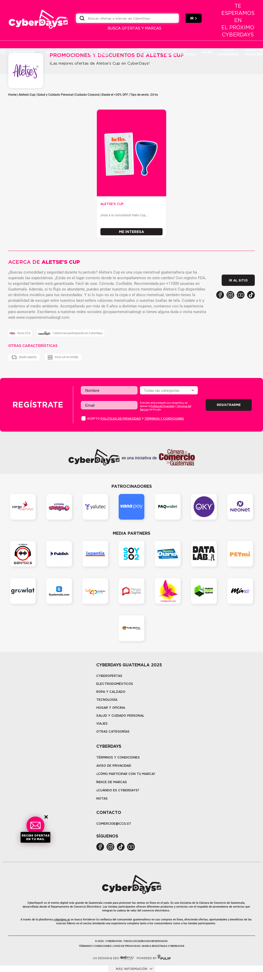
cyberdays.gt (62, 919)
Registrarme (229, 405)
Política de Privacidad (162, 406)
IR (193, 18)
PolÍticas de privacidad (121, 418)
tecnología (106, 700)
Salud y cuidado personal (120, 715)
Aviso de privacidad (113, 765)
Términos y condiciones (164, 418)
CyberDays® (35, 903)
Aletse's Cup (26, 94)
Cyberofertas (109, 676)
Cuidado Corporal (87, 94)
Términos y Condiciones (118, 757)
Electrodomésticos (114, 684)
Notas (102, 798)
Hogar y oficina (110, 707)
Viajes (102, 723)
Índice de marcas (111, 782)
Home (12, 94)
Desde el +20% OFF (115, 94)
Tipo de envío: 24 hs (144, 94)
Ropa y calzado (110, 692)
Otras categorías (112, 731)
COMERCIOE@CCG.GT (113, 823)
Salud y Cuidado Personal (55, 94)
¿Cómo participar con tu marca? (125, 774)
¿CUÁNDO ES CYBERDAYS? (117, 790)
